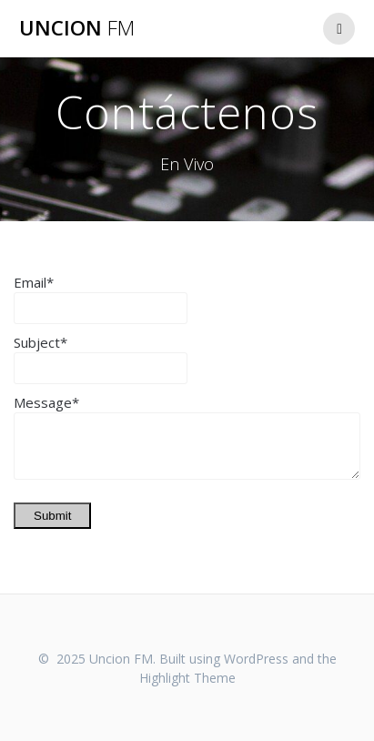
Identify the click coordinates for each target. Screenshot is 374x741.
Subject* (40, 342)
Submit (52, 516)
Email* (34, 282)
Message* (46, 402)
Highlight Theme (187, 677)
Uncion (77, 28)
